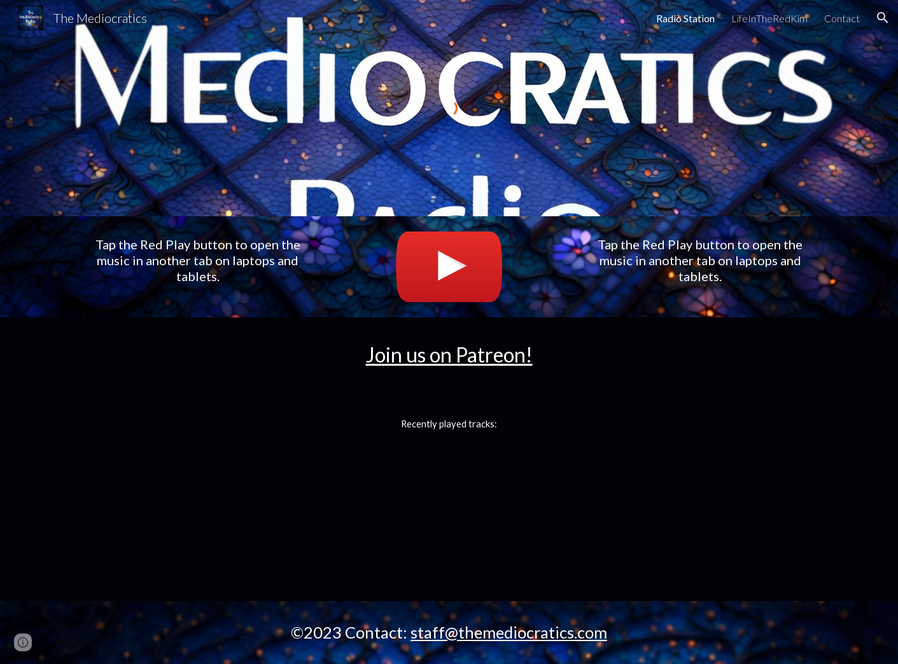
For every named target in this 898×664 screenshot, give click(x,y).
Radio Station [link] (685, 18)
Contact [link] (842, 18)
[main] (197, 260)
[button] (882, 18)
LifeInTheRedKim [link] (769, 18)
